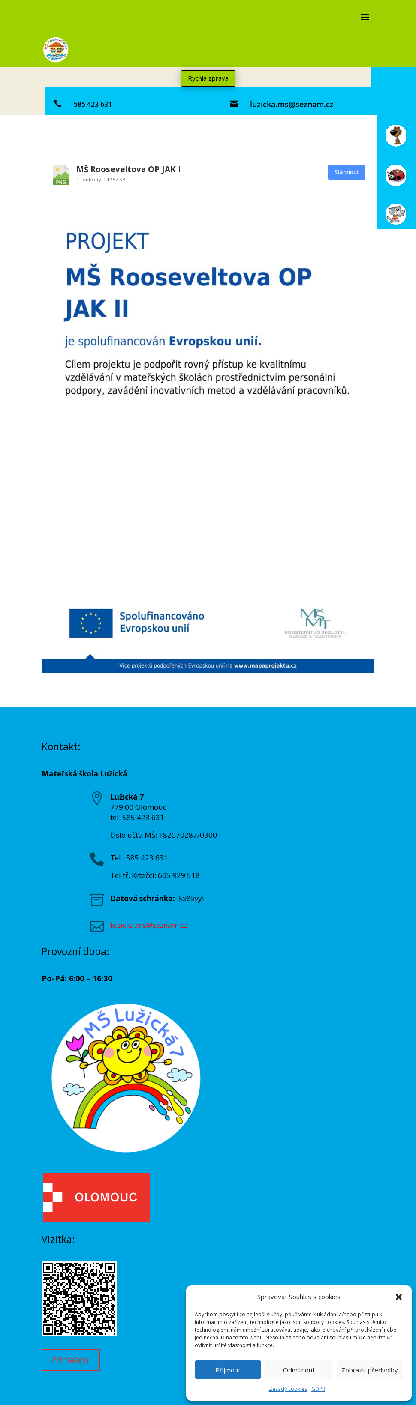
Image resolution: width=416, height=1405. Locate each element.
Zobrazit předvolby (369, 1370)
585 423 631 (93, 104)
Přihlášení (71, 1360)
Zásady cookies (288, 1389)
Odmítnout (299, 1370)
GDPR (318, 1389)
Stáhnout (347, 172)
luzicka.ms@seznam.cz (292, 104)
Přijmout (228, 1370)
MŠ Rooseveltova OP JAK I (128, 169)
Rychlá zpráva (208, 78)
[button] (399, 1297)
